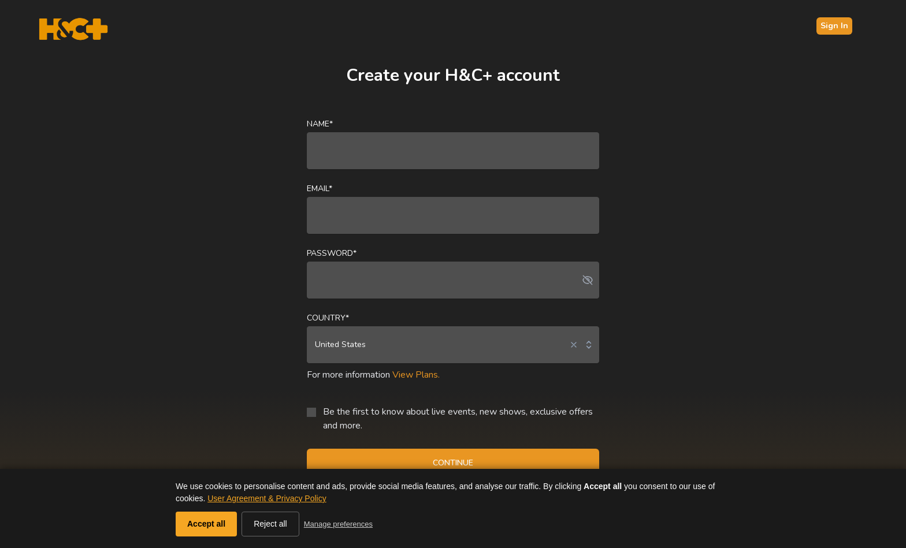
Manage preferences (338, 524)
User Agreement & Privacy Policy (266, 498)
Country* (328, 317)
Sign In (834, 25)
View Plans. (416, 374)
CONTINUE (453, 462)
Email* (319, 188)
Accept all (206, 523)
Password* (332, 253)
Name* (320, 123)
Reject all (270, 523)
